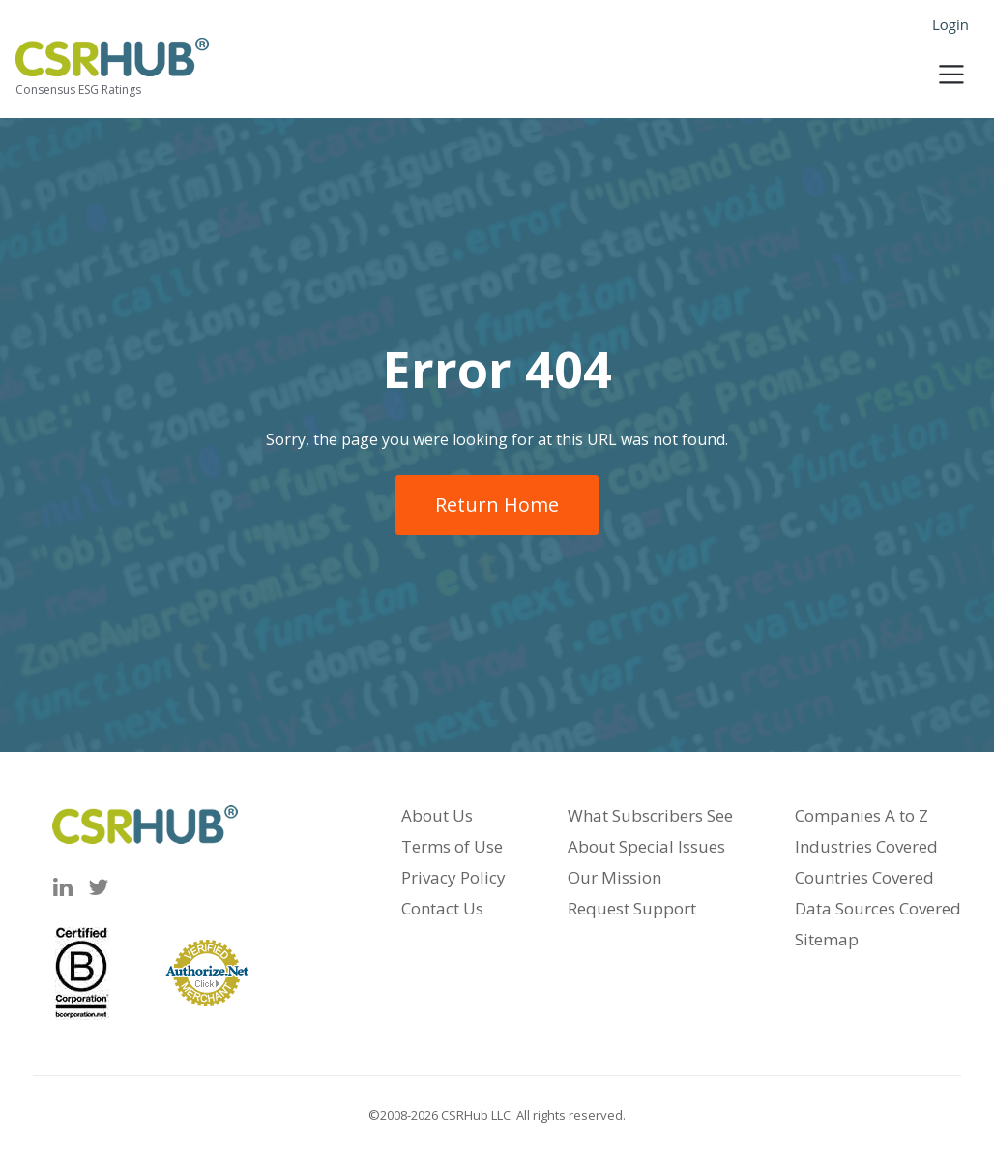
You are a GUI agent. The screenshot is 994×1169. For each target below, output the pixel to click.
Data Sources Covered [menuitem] (878, 908)
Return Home (497, 505)
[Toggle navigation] (951, 69)
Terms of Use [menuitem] (452, 846)
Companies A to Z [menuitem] (861, 815)
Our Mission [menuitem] (614, 877)
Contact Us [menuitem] (442, 908)
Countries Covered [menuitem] (864, 877)
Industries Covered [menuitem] (866, 846)
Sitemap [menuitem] (827, 939)
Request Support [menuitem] (632, 908)
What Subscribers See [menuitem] (650, 815)
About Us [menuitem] (437, 815)
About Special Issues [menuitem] (646, 846)
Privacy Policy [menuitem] (453, 877)
